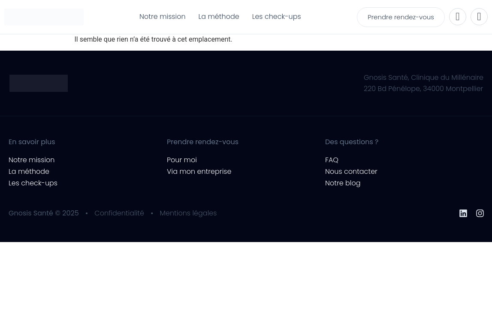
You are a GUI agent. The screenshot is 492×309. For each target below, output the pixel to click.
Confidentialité (119, 213)
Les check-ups (33, 183)
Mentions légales (188, 213)
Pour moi (182, 160)
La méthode (29, 171)
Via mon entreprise (199, 171)
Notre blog (343, 183)
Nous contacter (351, 171)
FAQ (331, 160)
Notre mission (31, 160)
